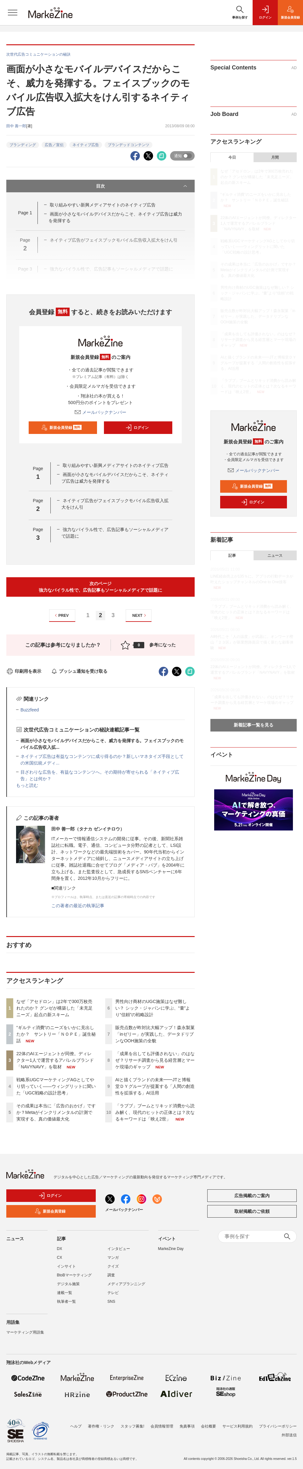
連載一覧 (64, 1293)
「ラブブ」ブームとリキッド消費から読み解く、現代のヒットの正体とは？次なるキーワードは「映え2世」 (155, 1112)
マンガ (113, 1257)
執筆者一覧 (66, 1301)
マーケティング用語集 (25, 1332)
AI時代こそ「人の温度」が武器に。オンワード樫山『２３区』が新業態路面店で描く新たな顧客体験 (252, 642)
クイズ (113, 1266)
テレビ (113, 1293)
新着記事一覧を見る (253, 724)
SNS (111, 1301)
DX (59, 1249)
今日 (232, 157)
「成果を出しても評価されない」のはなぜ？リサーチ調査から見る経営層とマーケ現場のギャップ (155, 1060)
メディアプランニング (126, 1284)
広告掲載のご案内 (252, 1195)
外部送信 (289, 1435)
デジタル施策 (68, 1284)
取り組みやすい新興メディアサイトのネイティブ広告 (103, 204)
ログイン (137, 428)
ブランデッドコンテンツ (128, 145)
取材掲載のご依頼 (252, 1211)
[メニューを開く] (12, 12)
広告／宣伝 (54, 145)
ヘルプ (76, 1426)
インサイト (66, 1266)
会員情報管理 (162, 1426)
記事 (232, 555)
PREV (61, 615)
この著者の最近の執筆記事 (77, 905)
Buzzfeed (29, 709)
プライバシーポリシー (278, 1426)
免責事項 (187, 1426)
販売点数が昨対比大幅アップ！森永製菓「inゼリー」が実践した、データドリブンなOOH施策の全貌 (155, 1034)
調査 (111, 1275)
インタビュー (118, 1249)
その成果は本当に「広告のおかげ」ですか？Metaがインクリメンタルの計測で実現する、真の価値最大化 (56, 1112)
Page (25, 212)
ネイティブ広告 (85, 145)
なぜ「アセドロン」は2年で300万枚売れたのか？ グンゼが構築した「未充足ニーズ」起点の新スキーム (54, 1008)
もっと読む (27, 785)
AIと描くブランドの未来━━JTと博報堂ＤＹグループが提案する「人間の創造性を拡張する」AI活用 (155, 1086)
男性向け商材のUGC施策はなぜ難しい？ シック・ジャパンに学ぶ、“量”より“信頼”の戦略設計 (152, 1008)
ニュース (275, 555)
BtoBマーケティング (74, 1275)
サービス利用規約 (237, 1426)
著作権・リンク (101, 1426)
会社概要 (208, 1426)
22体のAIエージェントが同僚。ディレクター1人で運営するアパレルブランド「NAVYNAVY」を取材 (55, 1060)
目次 (142, 186)
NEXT (140, 615)
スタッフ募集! (132, 1426)
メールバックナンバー (100, 412)
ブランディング (22, 145)
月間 (275, 157)
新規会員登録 (61, 428)
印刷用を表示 (23, 671)
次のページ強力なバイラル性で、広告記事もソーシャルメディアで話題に (100, 587)
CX (59, 1257)
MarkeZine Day (171, 1249)
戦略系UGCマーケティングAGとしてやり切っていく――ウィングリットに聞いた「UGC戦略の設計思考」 (56, 1086)
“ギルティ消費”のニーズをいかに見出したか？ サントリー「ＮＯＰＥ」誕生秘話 (56, 1034)
